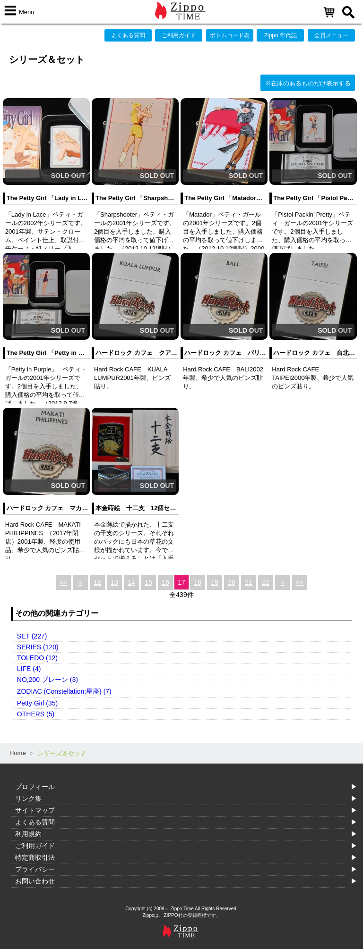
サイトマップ (35, 810)
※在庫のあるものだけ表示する (308, 83)
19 (214, 582)
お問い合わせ (35, 881)
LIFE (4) (29, 668)
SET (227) (32, 636)
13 (114, 582)
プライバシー (35, 869)
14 (131, 582)
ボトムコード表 (230, 35)
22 (265, 582)
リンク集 (28, 798)
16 (165, 582)
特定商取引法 (35, 857)
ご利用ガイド (179, 35)
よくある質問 (128, 35)
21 (248, 582)
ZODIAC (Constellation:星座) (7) (64, 691)
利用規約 (28, 834)
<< (63, 582)
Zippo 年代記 (280, 35)
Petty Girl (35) (37, 703)
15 (148, 582)
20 (231, 582)
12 (97, 582)
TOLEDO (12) (37, 658)
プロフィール (35, 786)
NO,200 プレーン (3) (47, 679)
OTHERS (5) (35, 714)
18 (197, 582)
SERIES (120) (38, 647)
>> (299, 582)
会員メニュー (331, 35)
